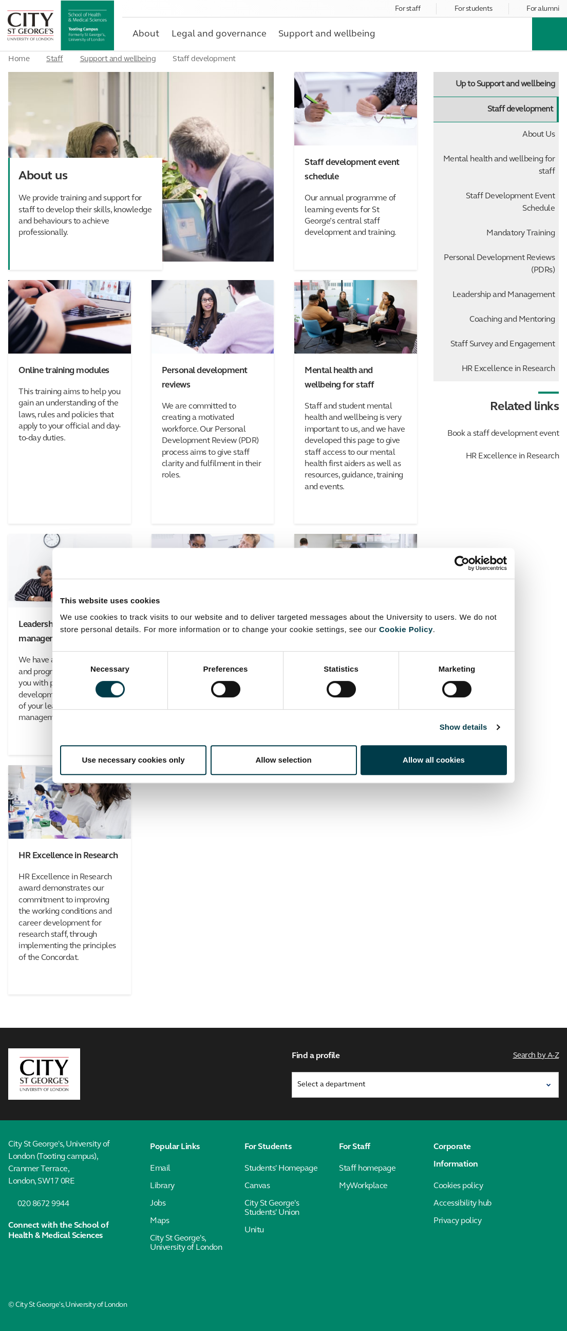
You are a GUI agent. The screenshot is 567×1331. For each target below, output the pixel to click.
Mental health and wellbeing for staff (499, 165)
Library (162, 1186)
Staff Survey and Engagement (502, 344)
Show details (463, 727)
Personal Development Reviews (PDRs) (499, 264)
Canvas (257, 1186)
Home (18, 59)
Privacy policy (457, 1221)
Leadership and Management (503, 295)
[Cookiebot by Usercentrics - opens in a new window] (462, 563)
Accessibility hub (462, 1203)
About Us (538, 135)
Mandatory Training (520, 233)
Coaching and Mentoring (512, 320)
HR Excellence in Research (508, 369)
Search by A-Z (536, 1056)
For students (474, 9)
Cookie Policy (406, 629)
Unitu (254, 1230)
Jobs (157, 1203)
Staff (54, 59)
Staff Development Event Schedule (510, 202)
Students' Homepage (280, 1168)
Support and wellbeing (118, 59)
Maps (159, 1221)
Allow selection (283, 759)
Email (160, 1168)
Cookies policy (458, 1186)
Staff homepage (367, 1168)
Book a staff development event (503, 434)
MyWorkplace (363, 1186)
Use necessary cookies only (133, 759)
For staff (408, 9)
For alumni (542, 9)
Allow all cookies (434, 759)
